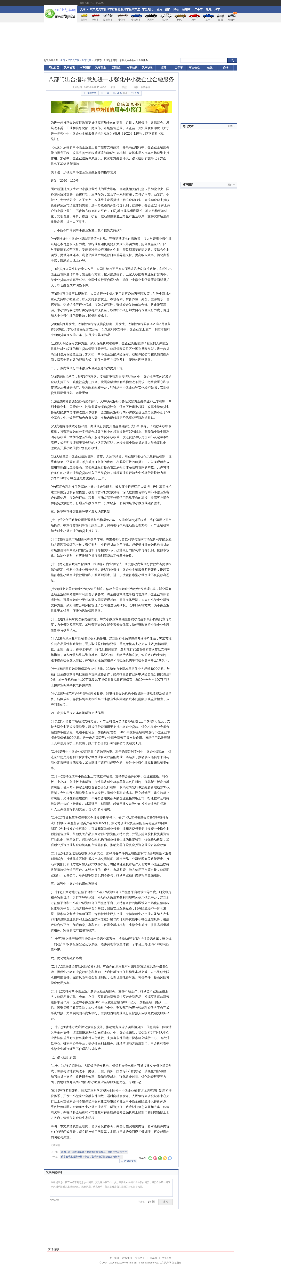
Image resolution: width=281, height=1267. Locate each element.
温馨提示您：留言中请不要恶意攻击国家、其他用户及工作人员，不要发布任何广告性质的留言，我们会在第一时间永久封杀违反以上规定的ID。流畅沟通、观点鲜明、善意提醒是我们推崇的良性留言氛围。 (111, 1188)
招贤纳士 (140, 1258)
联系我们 (127, 1258)
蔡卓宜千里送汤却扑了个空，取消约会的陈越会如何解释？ (91, 1156)
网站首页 (53, 67)
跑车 (193, 19)
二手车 (198, 9)
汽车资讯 (94, 10)
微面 (220, 19)
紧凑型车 (108, 19)
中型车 (121, 19)
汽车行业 (111, 10)
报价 (168, 9)
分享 (104, 93)
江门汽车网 (73, 60)
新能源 (119, 9)
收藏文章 (89, 93)
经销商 (186, 9)
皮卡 (207, 19)
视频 (163, 67)
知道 (210, 67)
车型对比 (147, 9)
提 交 (166, 1201)
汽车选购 (136, 10)
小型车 (95, 19)
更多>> (231, 126)
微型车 (83, 19)
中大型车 (136, 19)
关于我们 (114, 1258)
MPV (179, 19)
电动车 (232, 17)
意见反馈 (167, 1258)
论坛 (209, 9)
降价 (176, 9)
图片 (159, 9)
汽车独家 (127, 10)
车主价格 (194, 67)
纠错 (135, 93)
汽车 (217, 9)
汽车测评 (102, 10)
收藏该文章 (128, 1161)
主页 (62, 60)
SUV (165, 19)
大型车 (150, 19)
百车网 (153, 1258)
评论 (120, 93)
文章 (84, 9)
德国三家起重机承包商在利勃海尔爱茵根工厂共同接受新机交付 (94, 1152)
